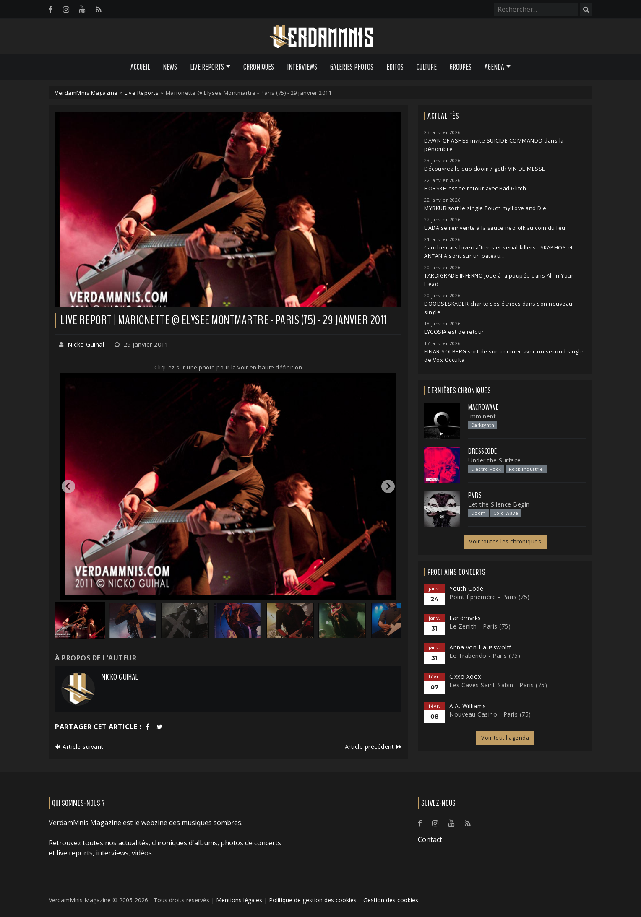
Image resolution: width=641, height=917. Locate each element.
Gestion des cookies (390, 900)
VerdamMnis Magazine (86, 92)
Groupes (461, 66)
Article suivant (79, 747)
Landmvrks (465, 618)
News (170, 66)
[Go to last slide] (68, 486)
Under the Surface (494, 460)
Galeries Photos (351, 66)
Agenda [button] (494, 66)
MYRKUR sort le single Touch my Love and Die (485, 208)
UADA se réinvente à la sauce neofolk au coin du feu (494, 227)
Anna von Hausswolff (480, 647)
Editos (395, 66)
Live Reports (142, 92)
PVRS (475, 495)
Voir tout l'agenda (505, 737)
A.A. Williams (467, 706)
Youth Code (466, 588)
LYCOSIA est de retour (454, 331)
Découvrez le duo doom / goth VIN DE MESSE (484, 168)
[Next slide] (388, 486)
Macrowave (483, 407)
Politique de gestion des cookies (313, 900)
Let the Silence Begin (499, 504)
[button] (80, 620)
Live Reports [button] (207, 66)
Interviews (302, 66)
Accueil (140, 66)
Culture (427, 66)
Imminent (482, 416)
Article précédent (373, 747)
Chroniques (258, 66)
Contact (430, 839)
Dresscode (482, 451)
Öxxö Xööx (465, 677)
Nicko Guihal (86, 344)
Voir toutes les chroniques (505, 541)
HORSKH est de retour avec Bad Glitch (475, 188)
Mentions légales (239, 900)
